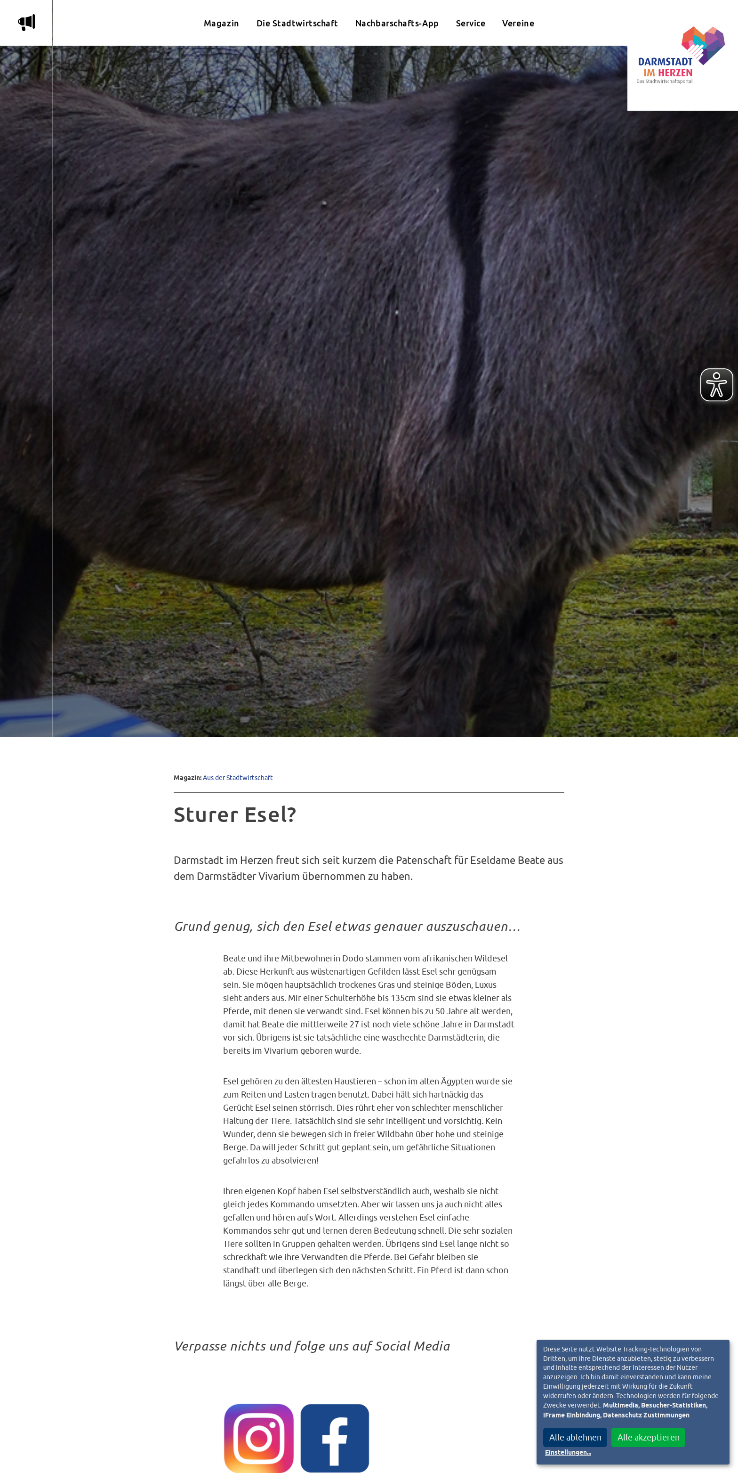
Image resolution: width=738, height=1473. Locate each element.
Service (471, 23)
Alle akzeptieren (649, 1437)
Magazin (222, 23)
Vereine (518, 23)
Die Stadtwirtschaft (297, 23)
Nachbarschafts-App (397, 23)
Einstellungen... (568, 1452)
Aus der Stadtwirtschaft (238, 777)
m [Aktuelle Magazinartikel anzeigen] (26, 22)
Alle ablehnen (575, 1437)
